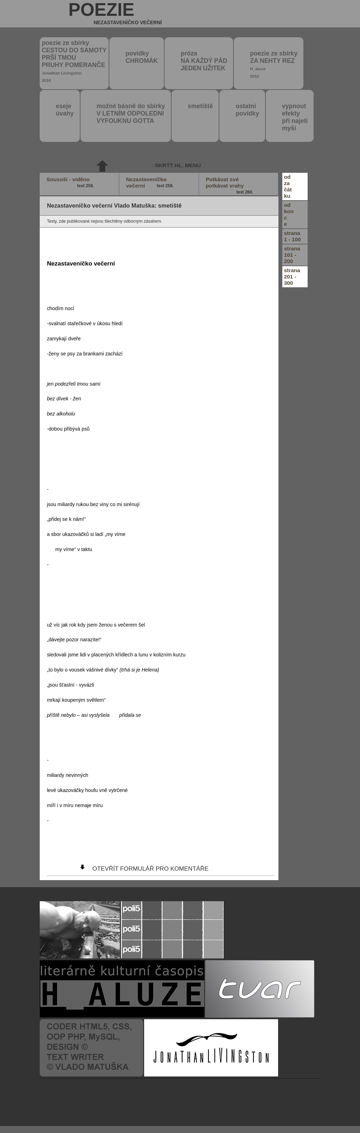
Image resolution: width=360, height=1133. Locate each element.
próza (204, 61)
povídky (142, 57)
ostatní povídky (247, 110)
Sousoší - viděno (71, 182)
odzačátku (288, 186)
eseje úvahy (65, 110)
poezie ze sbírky (74, 61)
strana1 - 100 (292, 236)
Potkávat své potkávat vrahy (230, 185)
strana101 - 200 (292, 254)
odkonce (289, 214)
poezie (115, 13)
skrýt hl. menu (178, 165)
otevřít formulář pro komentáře (150, 868)
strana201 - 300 (292, 276)
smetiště (200, 106)
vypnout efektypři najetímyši (295, 117)
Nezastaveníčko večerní (150, 182)
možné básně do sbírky (131, 113)
